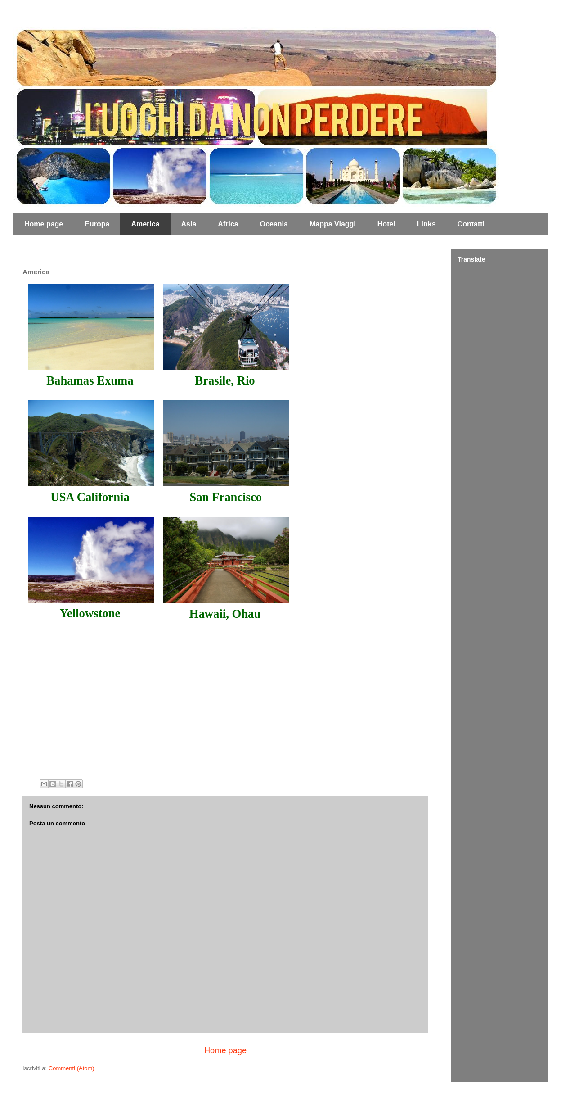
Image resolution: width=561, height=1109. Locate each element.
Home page (43, 224)
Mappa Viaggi (333, 224)
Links (426, 224)
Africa (228, 224)
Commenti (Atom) (71, 1068)
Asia (189, 224)
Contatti (471, 224)
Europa (97, 224)
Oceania (274, 224)
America (145, 224)
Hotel (386, 224)
